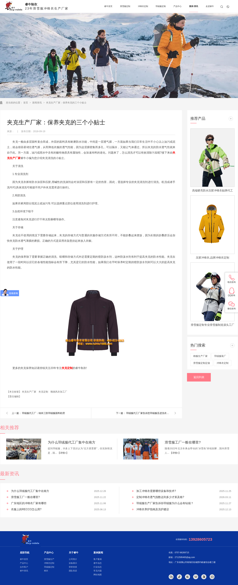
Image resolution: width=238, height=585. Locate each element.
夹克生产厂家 (29, 391)
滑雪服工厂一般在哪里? (183, 442)
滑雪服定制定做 (201, 363)
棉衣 (46, 571)
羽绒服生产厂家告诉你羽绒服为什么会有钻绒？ (164, 503)
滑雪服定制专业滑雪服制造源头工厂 (212, 324)
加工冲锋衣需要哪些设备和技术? (156, 491)
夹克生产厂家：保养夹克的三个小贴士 (66, 102)
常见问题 (98, 571)
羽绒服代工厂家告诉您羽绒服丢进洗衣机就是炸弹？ (148, 413)
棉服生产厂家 (200, 356)
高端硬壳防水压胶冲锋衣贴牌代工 (212, 190)
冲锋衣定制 (222, 363)
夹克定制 (44, 391)
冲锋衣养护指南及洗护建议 (152, 509)
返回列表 (198, 377)
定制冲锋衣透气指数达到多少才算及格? (160, 497)
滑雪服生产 (49, 559)
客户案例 (98, 559)
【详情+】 (63, 452)
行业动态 (98, 567)
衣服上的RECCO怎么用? (26, 509)
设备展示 (73, 563)
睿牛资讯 (24, 571)
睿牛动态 (98, 563)
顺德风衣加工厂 (58, 391)
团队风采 (73, 571)
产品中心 (24, 563)
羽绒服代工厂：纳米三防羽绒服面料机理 (43, 413)
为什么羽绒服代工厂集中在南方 (71, 442)
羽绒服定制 (49, 567)
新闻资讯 (37, 102)
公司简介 (73, 559)
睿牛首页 (24, 559)
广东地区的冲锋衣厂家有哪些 (28, 503)
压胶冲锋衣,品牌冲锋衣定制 (212, 257)
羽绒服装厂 (220, 356)
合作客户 (24, 567)
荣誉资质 (73, 567)
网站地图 (98, 574)
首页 (26, 102)
